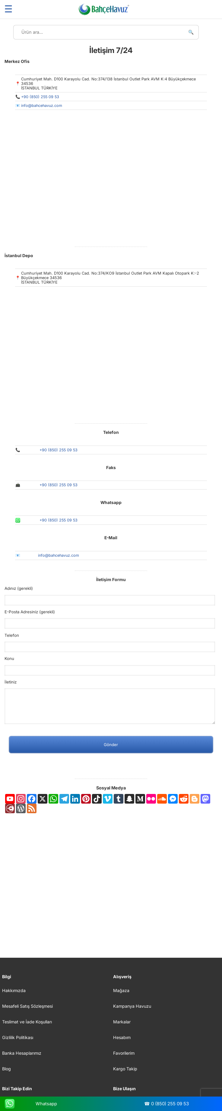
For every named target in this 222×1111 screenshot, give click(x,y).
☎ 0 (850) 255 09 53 (166, 1103)
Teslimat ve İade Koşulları (27, 1021)
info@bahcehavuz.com (41, 105)
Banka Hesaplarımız (21, 1053)
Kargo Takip (125, 1068)
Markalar (122, 1021)
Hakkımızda (14, 990)
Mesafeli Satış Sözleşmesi (27, 1006)
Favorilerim (124, 1053)
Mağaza (121, 990)
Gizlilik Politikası (17, 1037)
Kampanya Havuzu (132, 1006)
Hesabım (122, 1037)
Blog (6, 1068)
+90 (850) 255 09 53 (40, 97)
